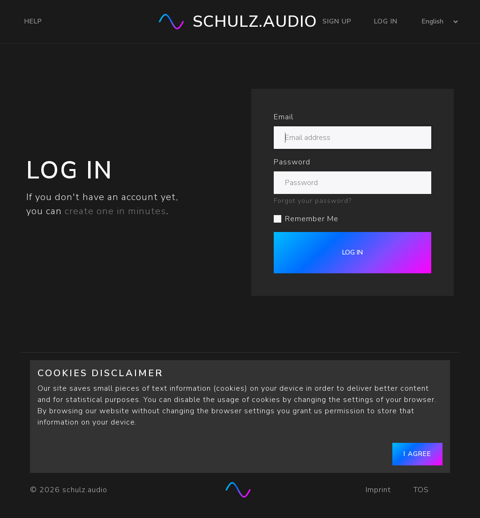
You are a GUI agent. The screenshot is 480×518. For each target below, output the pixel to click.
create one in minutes (115, 211)
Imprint (378, 490)
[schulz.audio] (240, 490)
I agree (417, 453)
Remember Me (311, 219)
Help (33, 21)
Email (283, 117)
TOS (422, 490)
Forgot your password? (313, 200)
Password (292, 162)
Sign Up (337, 21)
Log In (386, 21)
